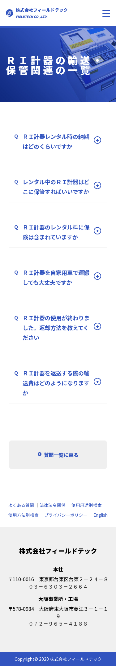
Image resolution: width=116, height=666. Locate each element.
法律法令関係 (53, 505)
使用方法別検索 (23, 515)
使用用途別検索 (86, 505)
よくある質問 (21, 505)
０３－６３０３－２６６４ (58, 586)
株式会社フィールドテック (42, 13)
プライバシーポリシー (66, 515)
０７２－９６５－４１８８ (58, 623)
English (100, 515)
